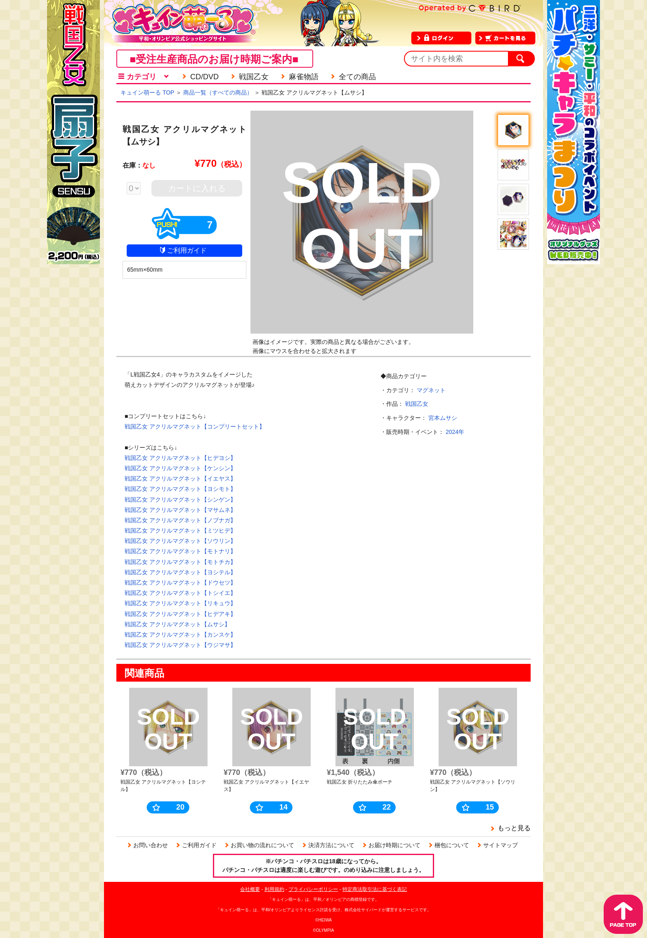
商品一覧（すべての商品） (218, 92)
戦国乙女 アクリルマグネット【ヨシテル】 (180, 572)
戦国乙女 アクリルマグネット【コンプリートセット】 (195, 426)
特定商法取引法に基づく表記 (374, 889)
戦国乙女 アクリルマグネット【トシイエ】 (180, 593)
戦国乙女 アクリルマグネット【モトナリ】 (180, 551)
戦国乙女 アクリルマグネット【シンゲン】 (180, 499)
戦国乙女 (416, 403)
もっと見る (514, 827)
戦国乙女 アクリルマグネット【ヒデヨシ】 (180, 458)
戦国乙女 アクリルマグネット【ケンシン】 (180, 468)
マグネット (431, 390)
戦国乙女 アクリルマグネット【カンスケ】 (180, 634)
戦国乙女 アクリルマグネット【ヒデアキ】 (180, 614)
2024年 (455, 432)
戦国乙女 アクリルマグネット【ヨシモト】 (180, 489)
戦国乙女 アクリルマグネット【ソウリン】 (180, 541)
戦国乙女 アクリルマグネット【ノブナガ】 (180, 520)
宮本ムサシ (442, 418)
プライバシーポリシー (313, 889)
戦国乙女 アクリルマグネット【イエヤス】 (180, 478)
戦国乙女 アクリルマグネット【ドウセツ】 (180, 582)
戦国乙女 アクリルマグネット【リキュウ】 (180, 603)
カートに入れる (197, 188)
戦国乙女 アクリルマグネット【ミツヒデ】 (180, 530)
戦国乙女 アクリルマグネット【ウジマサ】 (180, 645)
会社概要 (250, 889)
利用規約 (274, 889)
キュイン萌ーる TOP (147, 92)
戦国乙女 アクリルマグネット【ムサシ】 (177, 624)
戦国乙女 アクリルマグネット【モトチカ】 (180, 562)
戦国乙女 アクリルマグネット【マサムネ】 (180, 510)
